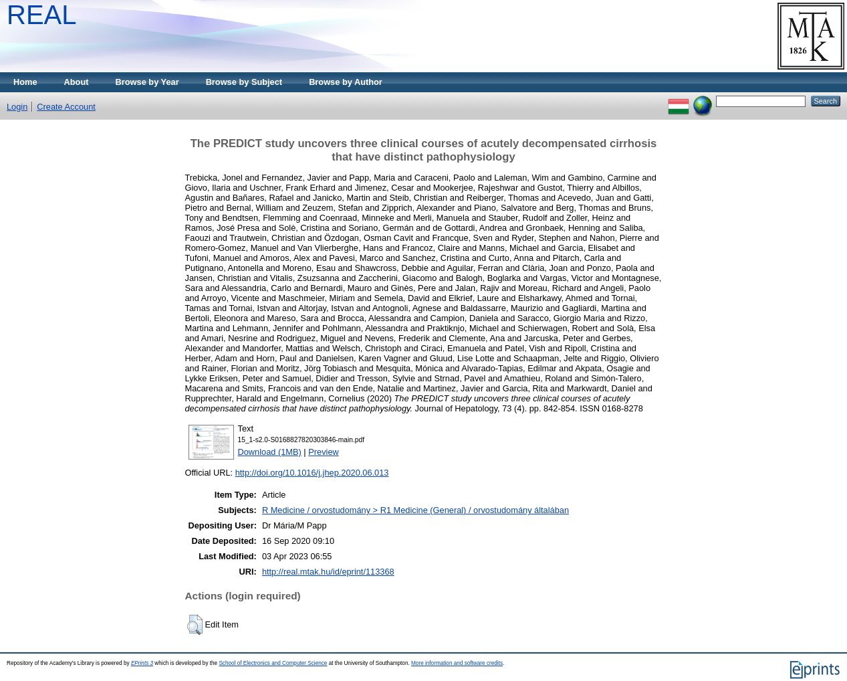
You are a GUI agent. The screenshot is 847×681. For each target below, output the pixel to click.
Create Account (66, 107)
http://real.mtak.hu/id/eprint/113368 (328, 572)
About (76, 82)
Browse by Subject (244, 82)
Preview (323, 452)
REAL (42, 14)
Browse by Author (345, 82)
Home (25, 82)
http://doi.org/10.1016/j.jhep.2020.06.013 (312, 473)
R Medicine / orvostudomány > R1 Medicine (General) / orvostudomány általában (415, 510)
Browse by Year (147, 82)
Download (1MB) (269, 452)
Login (17, 107)
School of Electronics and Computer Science (273, 663)
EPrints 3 (142, 663)
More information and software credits (457, 663)
